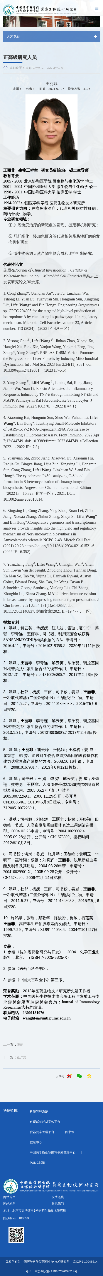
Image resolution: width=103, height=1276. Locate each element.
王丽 (13, 1044)
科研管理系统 (39, 1111)
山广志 (14, 1057)
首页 (28, 68)
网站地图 (9, 1203)
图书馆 (69, 1132)
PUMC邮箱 (37, 1162)
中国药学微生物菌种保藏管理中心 (53, 1152)
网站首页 (9, 1197)
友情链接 (58, 1197)
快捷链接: (10, 1110)
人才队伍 (38, 68)
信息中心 (36, 1142)
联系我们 (58, 1203)
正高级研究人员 (54, 68)
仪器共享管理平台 (42, 1132)
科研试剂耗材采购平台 (45, 1121)
